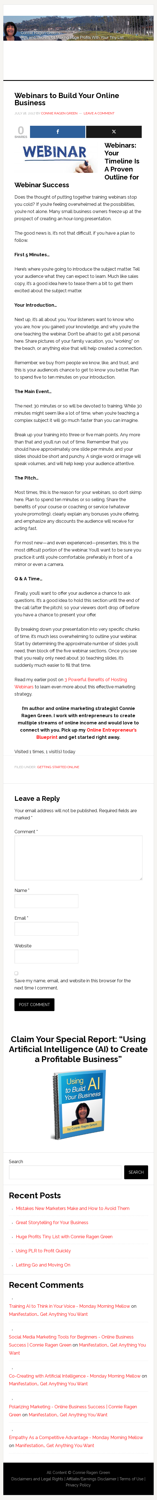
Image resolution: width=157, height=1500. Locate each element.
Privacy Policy (78, 1485)
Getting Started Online (58, 767)
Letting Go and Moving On (43, 1265)
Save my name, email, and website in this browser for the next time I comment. (72, 984)
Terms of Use (131, 1479)
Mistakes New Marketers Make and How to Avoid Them (72, 1208)
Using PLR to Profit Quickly (43, 1250)
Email (21, 918)
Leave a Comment (99, 113)
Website (22, 945)
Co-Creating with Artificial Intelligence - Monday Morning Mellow (75, 1376)
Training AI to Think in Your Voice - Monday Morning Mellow (69, 1306)
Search (16, 1161)
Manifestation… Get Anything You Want (48, 1314)
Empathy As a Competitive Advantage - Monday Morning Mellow (76, 1437)
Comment (26, 831)
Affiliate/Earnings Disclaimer (91, 1479)
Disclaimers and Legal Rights (37, 1479)
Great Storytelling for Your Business (52, 1222)
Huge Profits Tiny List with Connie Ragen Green (78, 36)
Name (21, 890)
